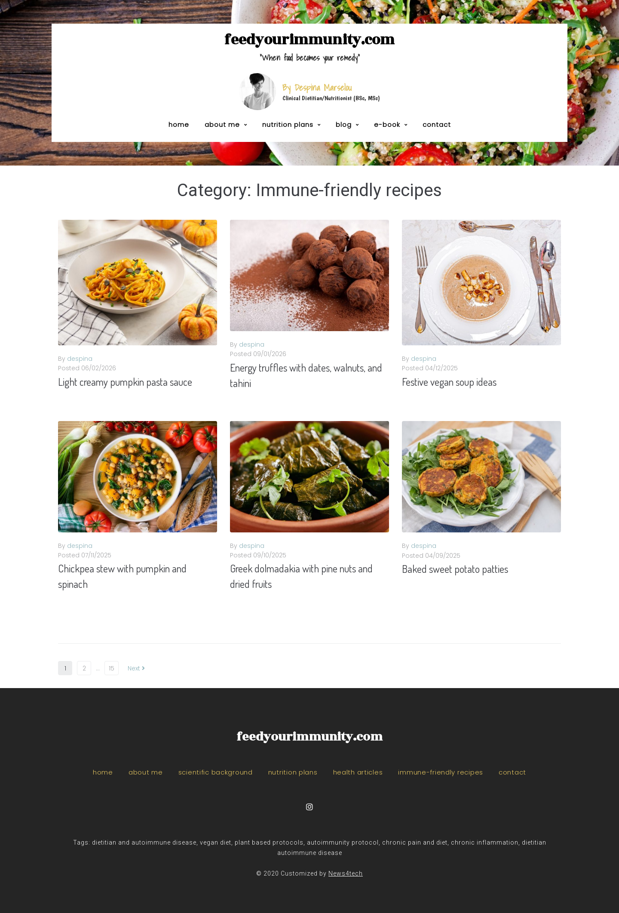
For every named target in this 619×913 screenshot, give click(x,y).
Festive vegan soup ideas (449, 381)
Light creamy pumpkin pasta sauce (125, 381)
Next (136, 668)
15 (111, 668)
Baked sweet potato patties (455, 568)
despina (79, 358)
